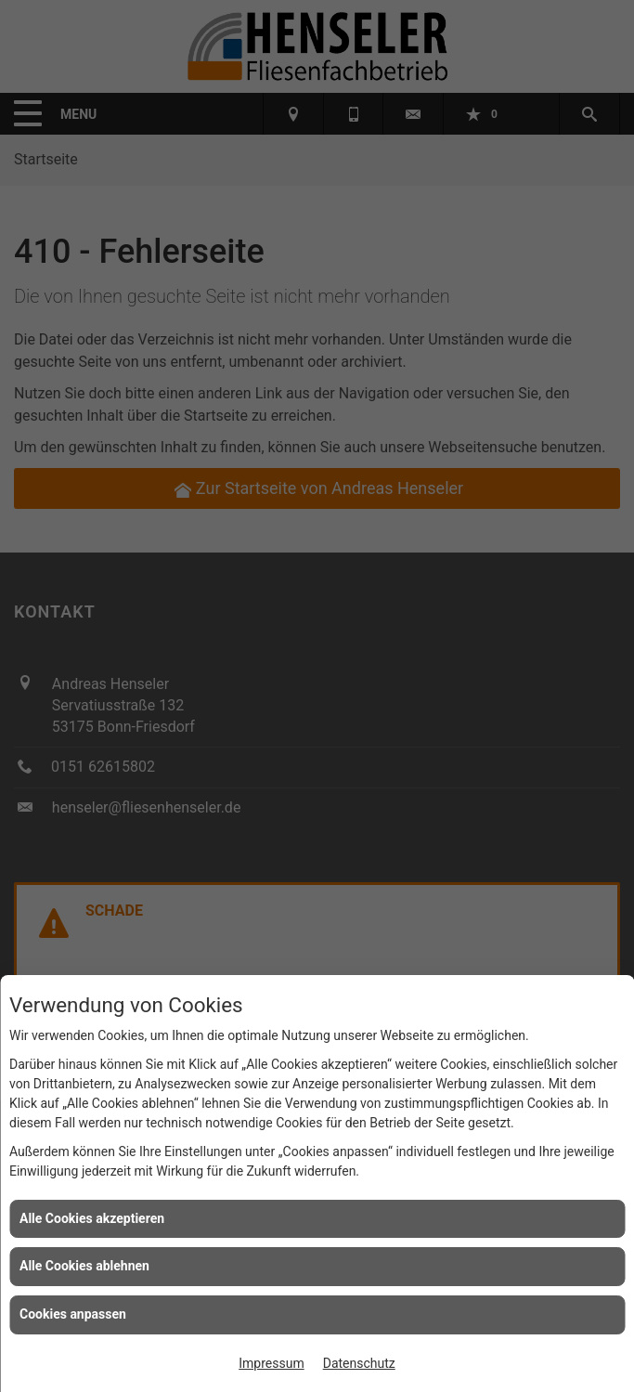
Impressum (271, 1363)
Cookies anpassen (72, 1314)
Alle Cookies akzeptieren (91, 1218)
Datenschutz (359, 1363)
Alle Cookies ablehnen (84, 1265)
